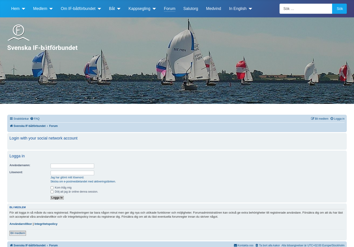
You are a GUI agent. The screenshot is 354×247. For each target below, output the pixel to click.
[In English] (249, 9)
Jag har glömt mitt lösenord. (67, 177)
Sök (340, 9)
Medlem (40, 8)
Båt (112, 8)
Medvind (213, 8)
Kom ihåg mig (61, 187)
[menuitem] (35, 119)
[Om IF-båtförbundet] (98, 9)
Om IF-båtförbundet (78, 8)
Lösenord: (16, 172)
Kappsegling (139, 8)
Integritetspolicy (46, 224)
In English (238, 8)
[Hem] (22, 9)
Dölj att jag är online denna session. (74, 191)
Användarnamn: (19, 165)
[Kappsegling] (153, 9)
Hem (15, 8)
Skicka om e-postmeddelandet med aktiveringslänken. (83, 181)
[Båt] (118, 9)
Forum (169, 8)
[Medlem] (50, 9)
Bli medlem (17, 233)
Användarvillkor (20, 224)
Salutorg (190, 8)
